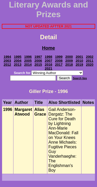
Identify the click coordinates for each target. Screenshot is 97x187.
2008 (59, 61)
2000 (69, 57)
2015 (38, 64)
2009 (69, 61)
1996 (28, 57)
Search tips (80, 78)
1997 (38, 57)
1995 (17, 57)
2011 (89, 61)
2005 (28, 61)
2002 (89, 57)
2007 (48, 61)
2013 (17, 64)
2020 (89, 64)
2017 (59, 64)
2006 (38, 61)
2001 (79, 57)
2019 (79, 64)
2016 (48, 64)
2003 (7, 61)
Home (48, 48)
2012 (7, 64)
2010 (79, 61)
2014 (28, 64)
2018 (69, 64)
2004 (17, 61)
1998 (48, 57)
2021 (48, 68)
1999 (59, 57)
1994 (7, 57)
